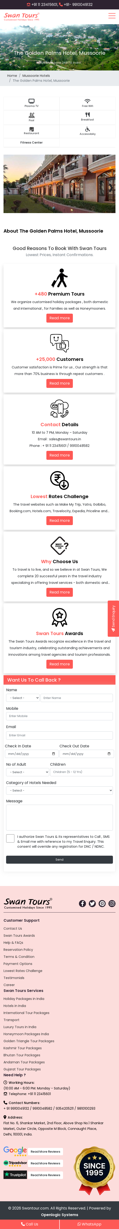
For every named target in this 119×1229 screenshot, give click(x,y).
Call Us (29, 1224)
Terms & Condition (19, 956)
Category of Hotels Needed (31, 782)
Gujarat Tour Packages (22, 1069)
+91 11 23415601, (44, 4)
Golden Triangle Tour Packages (29, 1041)
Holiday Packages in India (24, 998)
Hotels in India (15, 1005)
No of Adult (16, 764)
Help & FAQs (13, 942)
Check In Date (18, 746)
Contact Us (13, 928)
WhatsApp (89, 1224)
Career (9, 985)
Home (12, 75)
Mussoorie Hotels (36, 75)
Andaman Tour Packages (24, 1062)
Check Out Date (74, 746)
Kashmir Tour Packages (23, 1048)
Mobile (12, 708)
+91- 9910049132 (78, 4)
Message (14, 801)
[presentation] (8, 186)
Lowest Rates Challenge (23, 970)
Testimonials (14, 977)
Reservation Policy (18, 949)
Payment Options (18, 963)
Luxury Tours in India (20, 1027)
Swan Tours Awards (19, 935)
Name (11, 690)
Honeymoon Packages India (26, 1034)
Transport (11, 1020)
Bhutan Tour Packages (22, 1055)
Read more (59, 318)
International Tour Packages (26, 1013)
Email (11, 727)
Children (58, 764)
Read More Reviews (45, 1151)
